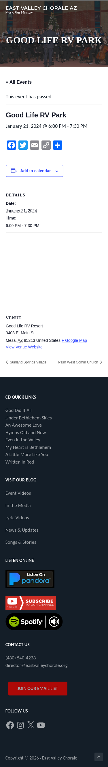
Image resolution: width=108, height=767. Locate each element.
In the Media (18, 505)
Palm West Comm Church (78, 362)
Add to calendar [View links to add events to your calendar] (35, 170)
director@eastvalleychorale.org (36, 665)
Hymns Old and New (25, 433)
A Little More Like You (26, 454)
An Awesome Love (23, 425)
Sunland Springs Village (28, 362)
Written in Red (19, 462)
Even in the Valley (22, 440)
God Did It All (18, 410)
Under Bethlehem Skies (28, 418)
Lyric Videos (17, 518)
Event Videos (18, 493)
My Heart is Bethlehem (28, 447)
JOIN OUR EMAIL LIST (38, 688)
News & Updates (22, 530)
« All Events (19, 82)
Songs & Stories (20, 542)
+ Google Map (74, 340)
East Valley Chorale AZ (41, 8)
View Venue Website (24, 347)
